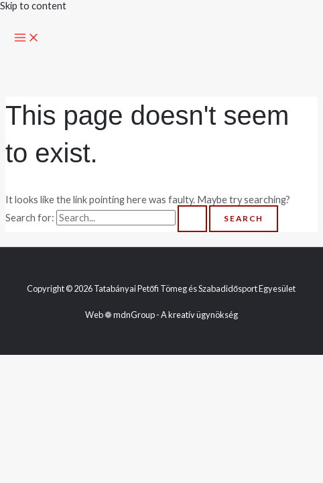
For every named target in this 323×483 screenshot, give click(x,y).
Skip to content (33, 5)
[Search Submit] (192, 218)
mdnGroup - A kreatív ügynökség (175, 314)
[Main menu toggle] (27, 38)
